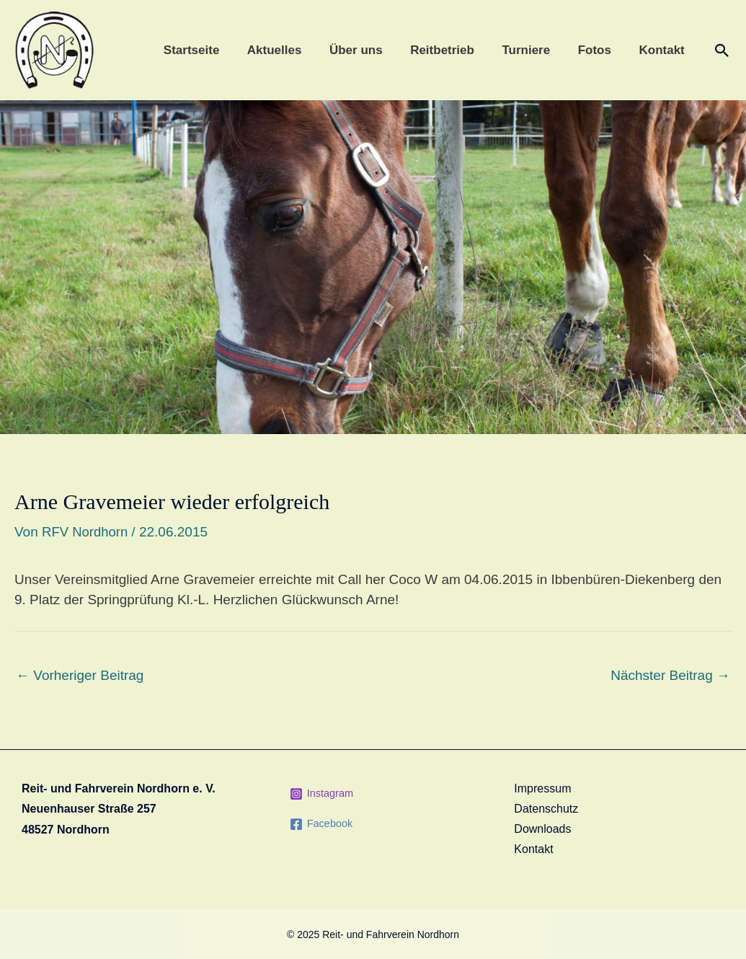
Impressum (542, 788)
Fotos (599, 50)
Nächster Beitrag (670, 675)
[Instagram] (322, 793)
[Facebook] (322, 823)
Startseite (212, 50)
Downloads (542, 829)
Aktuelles (292, 50)
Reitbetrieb (454, 50)
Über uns (370, 50)
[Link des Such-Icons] (722, 50)
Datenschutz (546, 809)
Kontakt (663, 50)
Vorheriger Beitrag (79, 675)
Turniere (534, 50)
